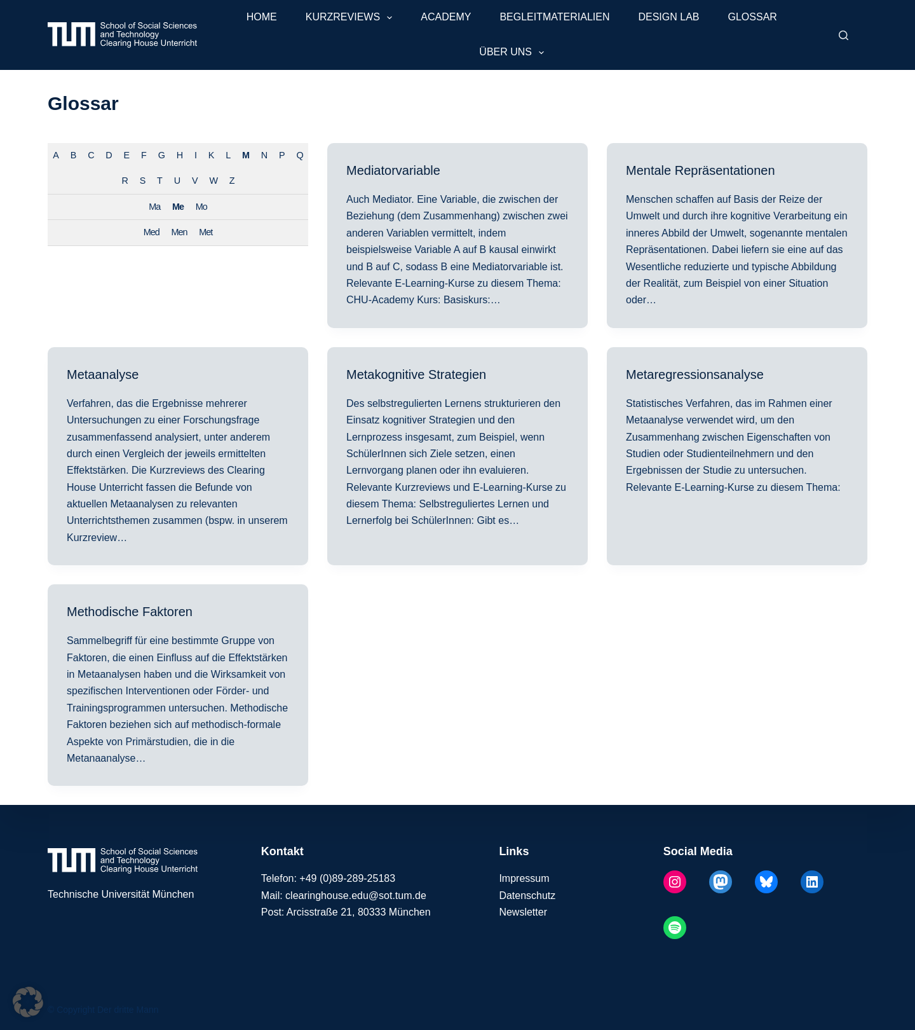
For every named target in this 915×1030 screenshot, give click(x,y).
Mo (201, 207)
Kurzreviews (352, 17)
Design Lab (668, 16)
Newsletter (523, 912)
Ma (154, 207)
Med (151, 232)
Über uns (514, 52)
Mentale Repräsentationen (700, 170)
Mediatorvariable (393, 170)
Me (178, 207)
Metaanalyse (103, 374)
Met (205, 232)
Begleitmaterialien (554, 16)
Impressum (524, 878)
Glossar (752, 16)
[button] (28, 1002)
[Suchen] (843, 35)
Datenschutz (527, 895)
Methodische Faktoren (130, 612)
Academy (446, 16)
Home (262, 16)
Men (179, 232)
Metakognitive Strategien (416, 374)
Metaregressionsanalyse (695, 374)
